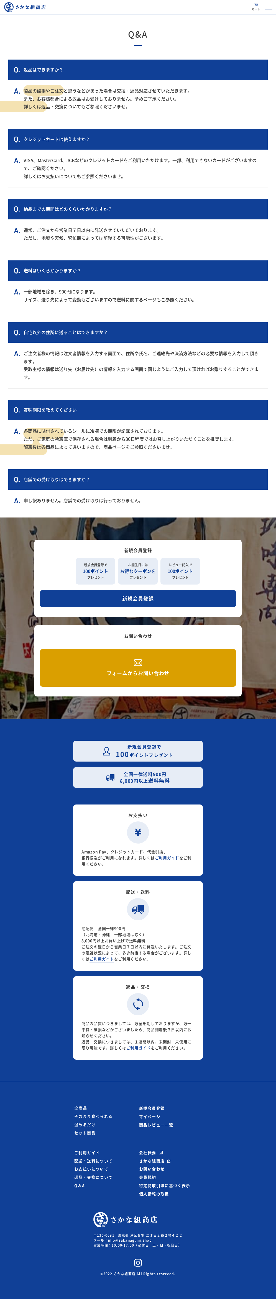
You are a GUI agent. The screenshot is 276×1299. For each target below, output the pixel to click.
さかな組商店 (152, 1161)
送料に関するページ (137, 300)
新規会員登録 (138, 598)
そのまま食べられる (93, 1116)
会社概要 (147, 1152)
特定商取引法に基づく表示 (164, 1185)
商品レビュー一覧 (156, 1125)
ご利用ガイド (167, 858)
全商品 (80, 1108)
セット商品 (85, 1133)
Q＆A (79, 1185)
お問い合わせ (152, 1169)
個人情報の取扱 (154, 1193)
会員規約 (147, 1177)
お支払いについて (59, 176)
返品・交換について (61, 106)
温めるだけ (85, 1125)
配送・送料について (93, 1161)
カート (256, 9)
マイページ (149, 1116)
